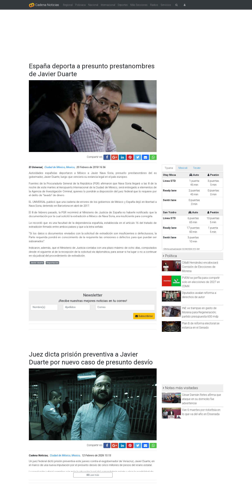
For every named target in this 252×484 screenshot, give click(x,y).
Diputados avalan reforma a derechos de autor (199, 295)
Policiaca (80, 5)
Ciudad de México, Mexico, (60, 167)
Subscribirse (144, 316)
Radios (154, 5)
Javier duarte (37, 263)
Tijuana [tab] (169, 168)
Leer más (93, 475)
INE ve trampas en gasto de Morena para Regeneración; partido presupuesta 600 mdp (200, 312)
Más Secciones (139, 5)
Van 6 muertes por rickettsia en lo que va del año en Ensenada (201, 412)
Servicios (166, 5)
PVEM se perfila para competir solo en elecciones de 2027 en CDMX (201, 282)
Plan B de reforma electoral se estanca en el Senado (200, 325)
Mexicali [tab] (182, 168)
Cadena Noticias (44, 5)
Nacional (93, 5)
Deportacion (52, 263)
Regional (68, 5)
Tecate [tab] (196, 168)
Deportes (123, 5)
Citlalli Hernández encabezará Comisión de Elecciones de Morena (200, 267)
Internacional (108, 5)
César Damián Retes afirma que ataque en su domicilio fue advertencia (201, 399)
